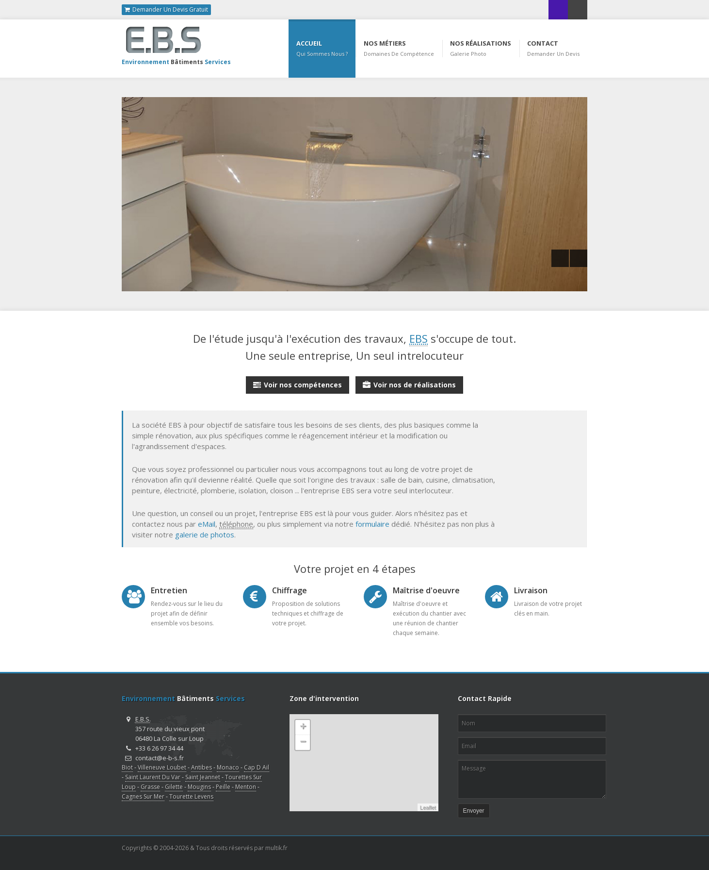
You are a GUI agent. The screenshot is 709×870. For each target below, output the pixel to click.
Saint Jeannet (202, 777)
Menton (245, 787)
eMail (206, 524)
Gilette (174, 787)
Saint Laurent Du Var (152, 777)
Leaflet (428, 807)
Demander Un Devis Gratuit (166, 10)
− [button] (303, 742)
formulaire (372, 524)
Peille (223, 787)
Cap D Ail (256, 767)
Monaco (228, 767)
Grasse (150, 787)
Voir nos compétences (297, 383)
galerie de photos (204, 534)
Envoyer (473, 810)
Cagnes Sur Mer (143, 796)
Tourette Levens (191, 796)
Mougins (199, 787)
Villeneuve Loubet (162, 767)
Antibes (201, 767)
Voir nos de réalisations (409, 383)
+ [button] (303, 727)
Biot (127, 767)
